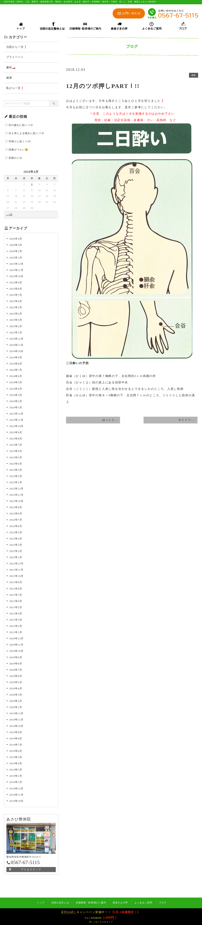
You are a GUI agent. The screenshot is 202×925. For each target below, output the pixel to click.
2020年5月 (15, 682)
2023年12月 (16, 414)
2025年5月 (15, 308)
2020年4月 (15, 689)
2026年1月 (15, 258)
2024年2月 (15, 401)
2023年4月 (15, 464)
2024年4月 (15, 389)
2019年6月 (15, 751)
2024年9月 (15, 358)
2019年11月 (16, 720)
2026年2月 (15, 251)
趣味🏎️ (11, 68)
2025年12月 (16, 264)
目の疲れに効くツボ (21, 125)
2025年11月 (16, 270)
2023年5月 (15, 458)
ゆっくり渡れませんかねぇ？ (93, 423)
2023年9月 (15, 432)
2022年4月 (15, 539)
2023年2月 (15, 476)
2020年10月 (16, 651)
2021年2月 (15, 626)
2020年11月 (16, 645)
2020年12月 (16, 639)
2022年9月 (15, 507)
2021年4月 (15, 614)
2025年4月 (15, 314)
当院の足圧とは (60, 902)
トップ (41, 902)
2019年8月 (15, 739)
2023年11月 (16, 420)
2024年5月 (15, 382)
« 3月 (9, 215)
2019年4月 (15, 763)
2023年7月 (15, 445)
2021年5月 (15, 607)
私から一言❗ (15, 88)
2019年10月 (16, 726)
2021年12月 (16, 564)
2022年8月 (15, 514)
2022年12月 (16, 489)
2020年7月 (15, 670)
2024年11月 (16, 345)
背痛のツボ (15, 158)
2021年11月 (16, 570)
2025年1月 (15, 333)
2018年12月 (16, 789)
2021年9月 (15, 582)
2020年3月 (15, 695)
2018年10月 (16, 801)
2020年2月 (15, 701)
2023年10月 (16, 426)
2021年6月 (15, 601)
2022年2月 (15, 551)
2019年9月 (15, 732)
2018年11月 (16, 795)
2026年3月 (15, 245)
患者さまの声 (120, 902)
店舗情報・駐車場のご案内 (91, 902)
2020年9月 (15, 657)
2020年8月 (15, 664)
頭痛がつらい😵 (18, 150)
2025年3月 (15, 320)
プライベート (15, 57)
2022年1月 (15, 557)
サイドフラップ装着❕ (175, 423)
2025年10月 (16, 276)
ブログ (162, 902)
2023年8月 (15, 439)
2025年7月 (15, 295)
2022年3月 (15, 545)
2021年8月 (15, 589)
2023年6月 (15, 451)
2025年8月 (15, 289)
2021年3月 (15, 620)
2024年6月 (15, 376)
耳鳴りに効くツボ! (20, 142)
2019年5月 (15, 757)
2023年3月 (15, 470)
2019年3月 (15, 770)
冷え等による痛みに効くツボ (26, 133)
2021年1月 (15, 632)
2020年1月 (15, 707)
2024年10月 (16, 351)
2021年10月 (16, 576)
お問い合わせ (131, 13)
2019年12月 (16, 713)
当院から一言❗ (16, 47)
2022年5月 (15, 532)
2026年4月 (15, 239)
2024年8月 (15, 364)
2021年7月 (15, 595)
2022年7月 (15, 520)
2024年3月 (15, 395)
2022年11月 (16, 495)
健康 (192, 76)
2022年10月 (16, 501)
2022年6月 (15, 526)
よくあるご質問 (143, 902)
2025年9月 (15, 283)
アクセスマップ (31, 870)
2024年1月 (15, 408)
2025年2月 (15, 326)
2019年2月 (15, 776)
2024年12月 (16, 339)
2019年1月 (15, 782)
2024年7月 (15, 370)
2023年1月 (15, 482)
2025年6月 (15, 301)
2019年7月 (15, 745)
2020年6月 (15, 676)
